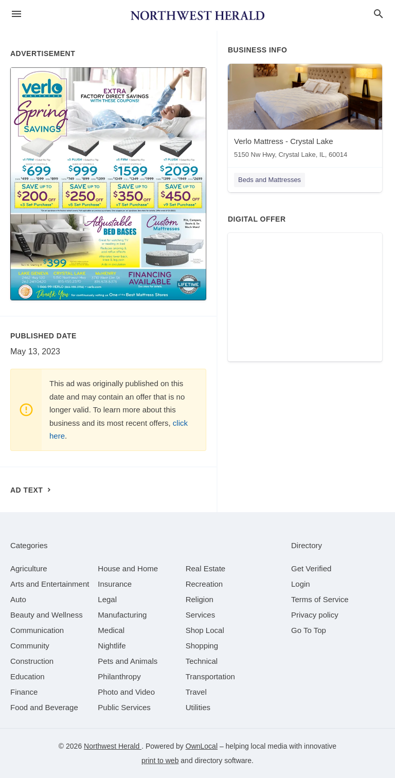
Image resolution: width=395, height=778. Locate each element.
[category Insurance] (115, 584)
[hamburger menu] (16, 14)
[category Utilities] (198, 707)
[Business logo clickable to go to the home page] (197, 15)
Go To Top (308, 630)
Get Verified (311, 568)
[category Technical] (202, 661)
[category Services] (201, 614)
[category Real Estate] (206, 568)
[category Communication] (37, 630)
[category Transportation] (210, 676)
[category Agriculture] (28, 568)
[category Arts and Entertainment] (49, 584)
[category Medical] (111, 630)
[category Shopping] (202, 645)
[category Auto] (18, 599)
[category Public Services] (124, 707)
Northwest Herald (112, 746)
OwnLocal (202, 746)
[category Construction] (31, 661)
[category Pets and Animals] (127, 661)
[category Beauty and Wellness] (46, 614)
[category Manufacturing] (122, 614)
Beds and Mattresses (269, 180)
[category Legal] (107, 599)
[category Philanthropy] (119, 676)
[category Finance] (24, 691)
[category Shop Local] (205, 630)
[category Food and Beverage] (44, 707)
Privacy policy (314, 614)
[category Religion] (199, 599)
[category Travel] (196, 691)
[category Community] (29, 645)
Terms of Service (320, 599)
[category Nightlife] (111, 645)
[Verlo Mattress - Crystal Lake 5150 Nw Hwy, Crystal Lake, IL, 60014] (305, 113)
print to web (159, 760)
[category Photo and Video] (126, 691)
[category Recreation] (204, 584)
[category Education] (27, 676)
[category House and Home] (128, 568)
